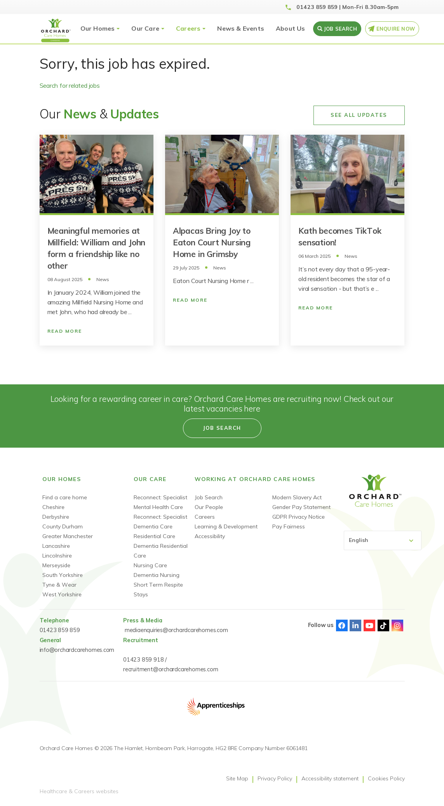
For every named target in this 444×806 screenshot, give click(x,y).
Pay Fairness (288, 526)
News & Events (240, 28)
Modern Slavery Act (297, 497)
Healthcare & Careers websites (79, 791)
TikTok (383, 625)
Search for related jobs (70, 85)
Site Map (237, 778)
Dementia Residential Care (161, 550)
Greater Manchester (67, 536)
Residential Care (154, 536)
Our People (209, 507)
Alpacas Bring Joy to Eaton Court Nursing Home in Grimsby (212, 242)
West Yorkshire (62, 594)
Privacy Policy (275, 778)
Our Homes (97, 28)
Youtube (369, 625)
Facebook (342, 625)
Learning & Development (226, 526)
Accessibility (210, 536)
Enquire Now (395, 29)
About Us (290, 28)
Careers (188, 28)
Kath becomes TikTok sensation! (339, 236)
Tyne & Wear (59, 584)
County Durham (62, 526)
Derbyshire (55, 516)
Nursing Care (150, 565)
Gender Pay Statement (301, 507)
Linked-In (355, 625)
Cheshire (53, 507)
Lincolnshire (57, 555)
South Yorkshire (62, 574)
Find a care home (64, 497)
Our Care (145, 28)
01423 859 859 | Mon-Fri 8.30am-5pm (347, 6)
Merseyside (56, 565)
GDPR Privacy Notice (298, 516)
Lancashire (56, 545)
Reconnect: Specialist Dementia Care (160, 521)
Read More (64, 331)
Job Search (209, 497)
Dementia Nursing (156, 574)
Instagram (397, 625)
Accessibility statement (330, 778)
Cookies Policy (386, 778)
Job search (340, 29)
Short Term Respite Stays (158, 589)
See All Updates (359, 115)
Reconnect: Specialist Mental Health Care (160, 502)
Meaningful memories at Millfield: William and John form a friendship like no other (96, 248)
